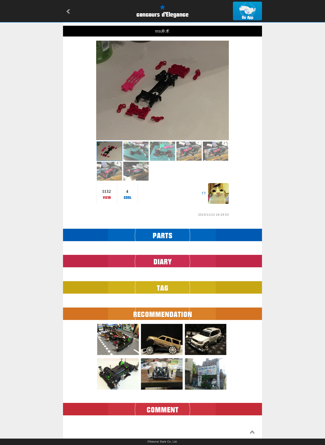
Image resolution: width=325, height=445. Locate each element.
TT (203, 193)
